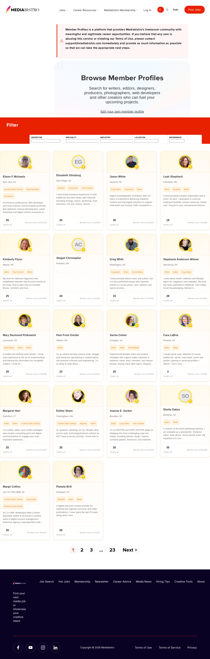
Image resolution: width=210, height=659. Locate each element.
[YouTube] (30, 647)
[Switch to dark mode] (168, 10)
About (201, 581)
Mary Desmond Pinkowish (19, 335)
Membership (82, 581)
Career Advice (122, 581)
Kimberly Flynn (12, 259)
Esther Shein (64, 410)
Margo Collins (12, 486)
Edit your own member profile (122, 111)
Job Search (47, 581)
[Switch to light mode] (160, 10)
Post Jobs (194, 9)
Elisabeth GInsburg (68, 175)
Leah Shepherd (173, 176)
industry (105, 137)
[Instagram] (43, 647)
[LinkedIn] (55, 647)
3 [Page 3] (91, 549)
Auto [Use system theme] (175, 9)
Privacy (192, 647)
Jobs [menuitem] (62, 10)
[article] (25, 190)
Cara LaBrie (170, 335)
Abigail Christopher (68, 258)
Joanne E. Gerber (121, 410)
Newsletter (101, 581)
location (140, 137)
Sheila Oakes (171, 409)
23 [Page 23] (112, 549)
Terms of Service (169, 647)
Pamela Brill (64, 486)
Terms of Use (143, 647)
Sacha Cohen (118, 335)
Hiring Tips (163, 581)
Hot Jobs (64, 581)
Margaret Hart (11, 410)
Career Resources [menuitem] (84, 10)
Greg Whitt (117, 259)
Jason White (118, 176)
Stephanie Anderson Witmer (181, 259)
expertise (36, 137)
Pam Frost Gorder (67, 335)
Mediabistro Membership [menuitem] (120, 10)
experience (175, 137)
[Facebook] (18, 647)
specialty (71, 137)
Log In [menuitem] (147, 10)
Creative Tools (183, 581)
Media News (143, 581)
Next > (130, 549)
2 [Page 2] (81, 549)
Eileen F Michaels (14, 176)
